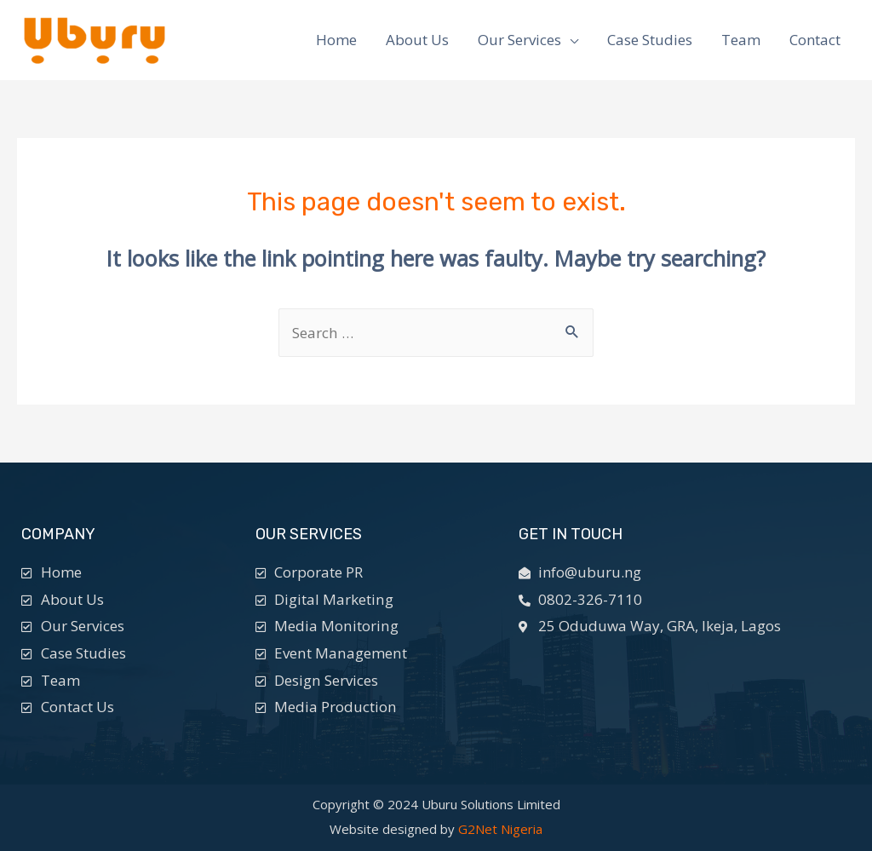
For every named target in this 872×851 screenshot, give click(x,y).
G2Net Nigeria (500, 828)
